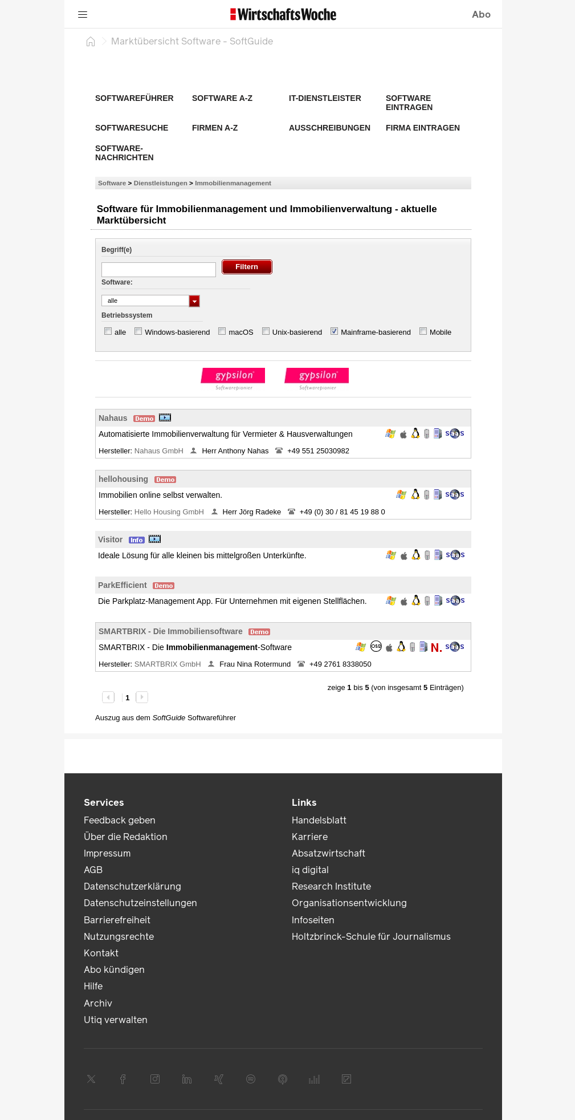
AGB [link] (93, 869)
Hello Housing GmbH (170, 512)
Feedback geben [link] (120, 820)
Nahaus (113, 418)
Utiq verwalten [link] (116, 1019)
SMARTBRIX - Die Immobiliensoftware (171, 631)
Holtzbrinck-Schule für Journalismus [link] (371, 936)
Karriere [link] (310, 836)
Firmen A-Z (215, 127)
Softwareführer (134, 98)
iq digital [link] (310, 869)
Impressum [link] (107, 853)
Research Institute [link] (331, 886)
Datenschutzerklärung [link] (132, 886)
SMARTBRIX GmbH (168, 664)
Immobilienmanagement (233, 182)
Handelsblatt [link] (319, 820)
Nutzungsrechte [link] (119, 936)
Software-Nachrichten (124, 153)
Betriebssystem (126, 315)
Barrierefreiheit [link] (117, 920)
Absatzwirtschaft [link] (328, 853)
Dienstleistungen (160, 182)
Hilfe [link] (93, 986)
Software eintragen (409, 103)
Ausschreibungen (329, 127)
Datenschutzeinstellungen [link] (140, 903)
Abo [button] (481, 14)
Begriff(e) (116, 250)
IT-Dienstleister (325, 98)
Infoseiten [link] (313, 920)
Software (112, 182)
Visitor (110, 539)
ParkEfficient (122, 585)
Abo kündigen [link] (114, 969)
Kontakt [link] (101, 953)
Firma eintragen (423, 127)
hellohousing (123, 479)
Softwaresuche (131, 127)
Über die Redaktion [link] (126, 836)
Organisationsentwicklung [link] (349, 903)
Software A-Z (222, 98)
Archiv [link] (98, 1003)
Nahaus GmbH (160, 451)
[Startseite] (90, 41)
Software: (117, 282)
